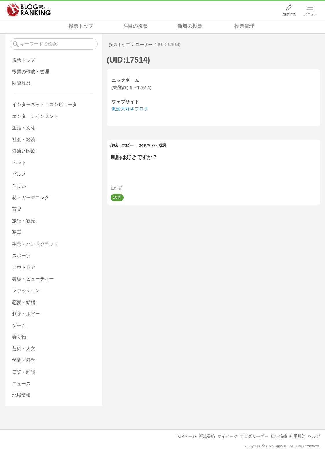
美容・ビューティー (33, 278)
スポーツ (21, 255)
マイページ (227, 436)
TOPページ (186, 436)
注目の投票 (135, 26)
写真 (16, 232)
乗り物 (19, 337)
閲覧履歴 (21, 83)
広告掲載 (279, 436)
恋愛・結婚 (23, 302)
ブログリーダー (254, 436)
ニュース (21, 383)
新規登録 (207, 436)
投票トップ (81, 26)
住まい (19, 186)
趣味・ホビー (121, 145)
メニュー (310, 14)
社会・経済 (23, 139)
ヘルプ (314, 436)
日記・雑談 (23, 372)
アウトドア (23, 267)
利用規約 (297, 436)
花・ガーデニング (30, 197)
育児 (16, 209)
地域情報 (21, 395)
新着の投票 (189, 26)
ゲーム (19, 325)
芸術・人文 (23, 348)
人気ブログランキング (29, 10)
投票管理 (244, 26)
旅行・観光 (23, 220)
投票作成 (289, 14)
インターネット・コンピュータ (44, 104)
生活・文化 (23, 127)
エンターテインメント (35, 116)
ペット (19, 162)
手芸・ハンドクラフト (35, 244)
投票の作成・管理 (30, 71)
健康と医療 (23, 150)
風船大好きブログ (129, 108)
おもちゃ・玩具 (152, 145)
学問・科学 (23, 360)
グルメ (19, 174)
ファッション (26, 290)
